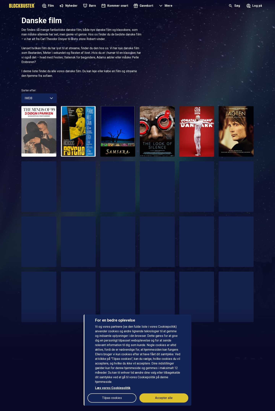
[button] (165, 6)
